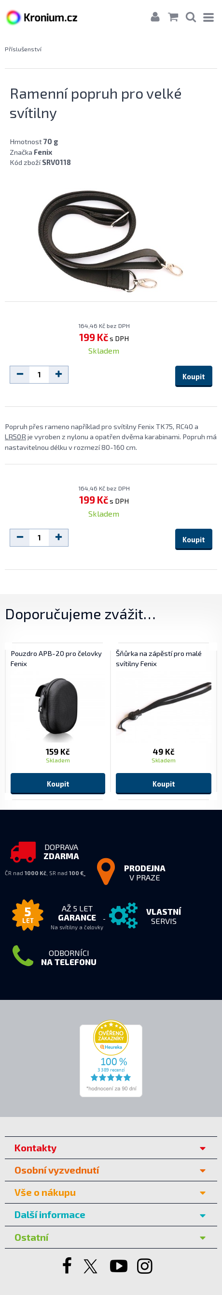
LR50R (15, 436)
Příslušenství (23, 49)
